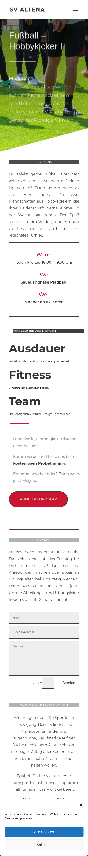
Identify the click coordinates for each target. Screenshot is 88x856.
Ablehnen (44, 845)
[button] (81, 805)
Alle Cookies (44, 832)
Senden (68, 683)
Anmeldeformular (38, 499)
